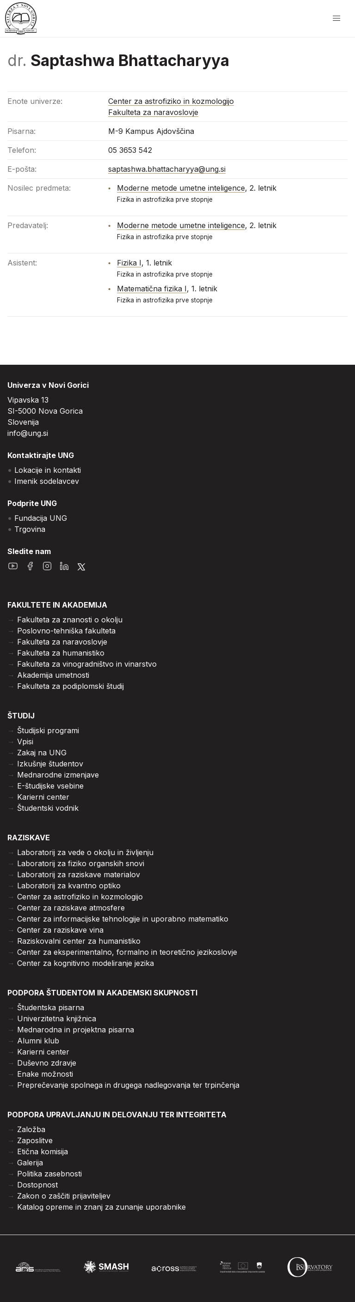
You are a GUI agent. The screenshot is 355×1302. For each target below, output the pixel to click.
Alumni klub (38, 1040)
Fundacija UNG (40, 518)
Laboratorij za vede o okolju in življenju (85, 852)
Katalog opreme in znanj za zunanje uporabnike (101, 1207)
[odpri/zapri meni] (336, 18)
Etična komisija (42, 1151)
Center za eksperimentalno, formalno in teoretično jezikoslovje (127, 952)
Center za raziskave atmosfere (71, 907)
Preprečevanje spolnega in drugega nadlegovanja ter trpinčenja (128, 1085)
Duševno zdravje (46, 1062)
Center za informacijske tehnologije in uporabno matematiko (122, 918)
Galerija (30, 1162)
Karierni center (43, 797)
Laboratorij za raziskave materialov (78, 874)
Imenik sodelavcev (46, 481)
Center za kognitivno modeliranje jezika (85, 963)
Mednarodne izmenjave (58, 774)
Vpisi (25, 741)
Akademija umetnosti (53, 675)
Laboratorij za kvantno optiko (69, 885)
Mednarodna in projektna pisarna (75, 1029)
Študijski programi (48, 730)
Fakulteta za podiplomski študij (70, 686)
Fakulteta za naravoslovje (153, 112)
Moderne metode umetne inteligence (181, 188)
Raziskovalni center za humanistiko (79, 941)
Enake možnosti (45, 1074)
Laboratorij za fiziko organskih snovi (80, 863)
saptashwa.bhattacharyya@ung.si (167, 169)
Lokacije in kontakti (47, 470)
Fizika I (129, 262)
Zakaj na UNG (42, 752)
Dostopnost (37, 1184)
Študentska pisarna (50, 1007)
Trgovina (29, 529)
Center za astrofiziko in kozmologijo (171, 101)
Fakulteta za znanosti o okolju (69, 619)
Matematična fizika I (152, 288)
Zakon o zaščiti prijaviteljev (63, 1195)
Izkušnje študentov (50, 763)
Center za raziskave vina (60, 929)
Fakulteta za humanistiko (60, 652)
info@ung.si (27, 433)
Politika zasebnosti (49, 1173)
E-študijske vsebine (50, 785)
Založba (31, 1129)
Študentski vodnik (48, 808)
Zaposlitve (35, 1140)
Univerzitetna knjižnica (56, 1018)
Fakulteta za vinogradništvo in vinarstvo (87, 664)
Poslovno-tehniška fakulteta (66, 630)
